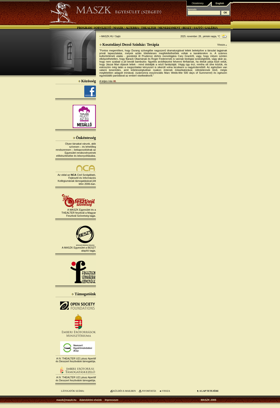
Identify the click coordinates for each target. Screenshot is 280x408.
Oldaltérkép (198, 3)
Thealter (148, 27)
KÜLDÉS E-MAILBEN (124, 391)
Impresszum (111, 400)
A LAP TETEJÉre (208, 391)
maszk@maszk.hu (66, 400)
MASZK (118, 27)
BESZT (187, 27)
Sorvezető (102, 27)
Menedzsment (169, 27)
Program (84, 27)
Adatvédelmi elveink (90, 400)
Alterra (132, 27)
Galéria (211, 27)
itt (114, 81)
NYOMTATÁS (149, 391)
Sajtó (198, 27)
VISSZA (166, 391)
